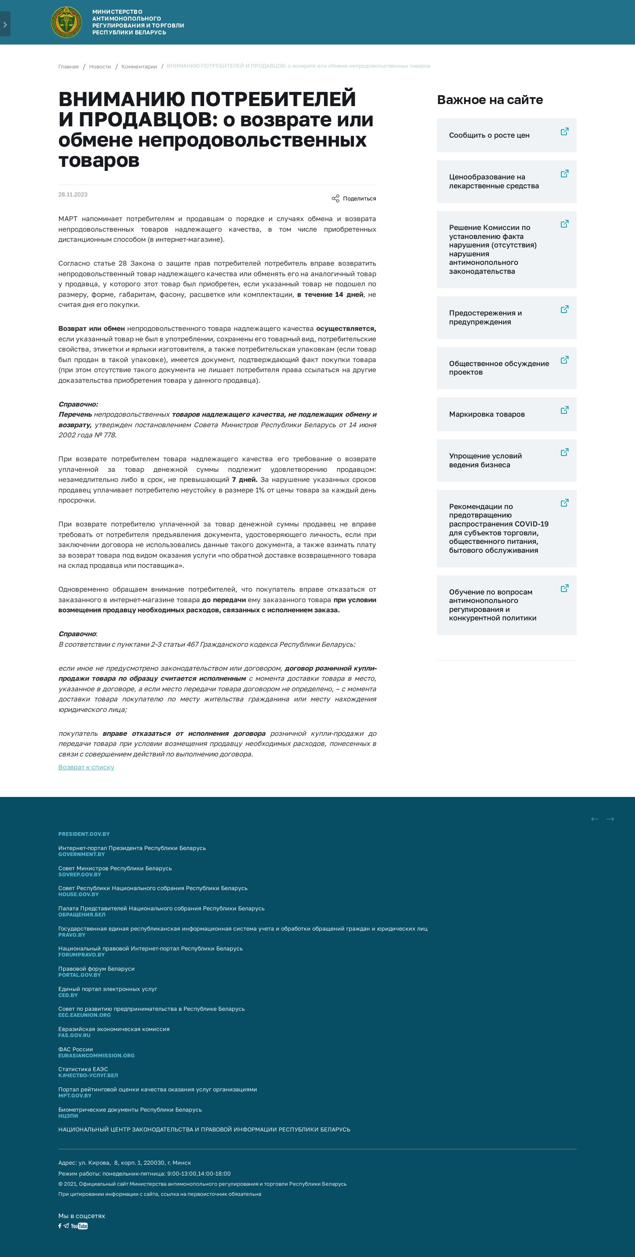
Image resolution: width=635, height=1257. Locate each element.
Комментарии (139, 66)
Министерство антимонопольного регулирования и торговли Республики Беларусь (138, 21)
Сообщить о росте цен (489, 134)
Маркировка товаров (487, 413)
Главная (68, 66)
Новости (100, 66)
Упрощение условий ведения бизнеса (485, 460)
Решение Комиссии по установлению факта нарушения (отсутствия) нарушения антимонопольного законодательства (493, 249)
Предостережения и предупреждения (485, 317)
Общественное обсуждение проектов (499, 368)
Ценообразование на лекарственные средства (494, 181)
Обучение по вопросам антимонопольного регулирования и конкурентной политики (493, 604)
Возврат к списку (86, 767)
